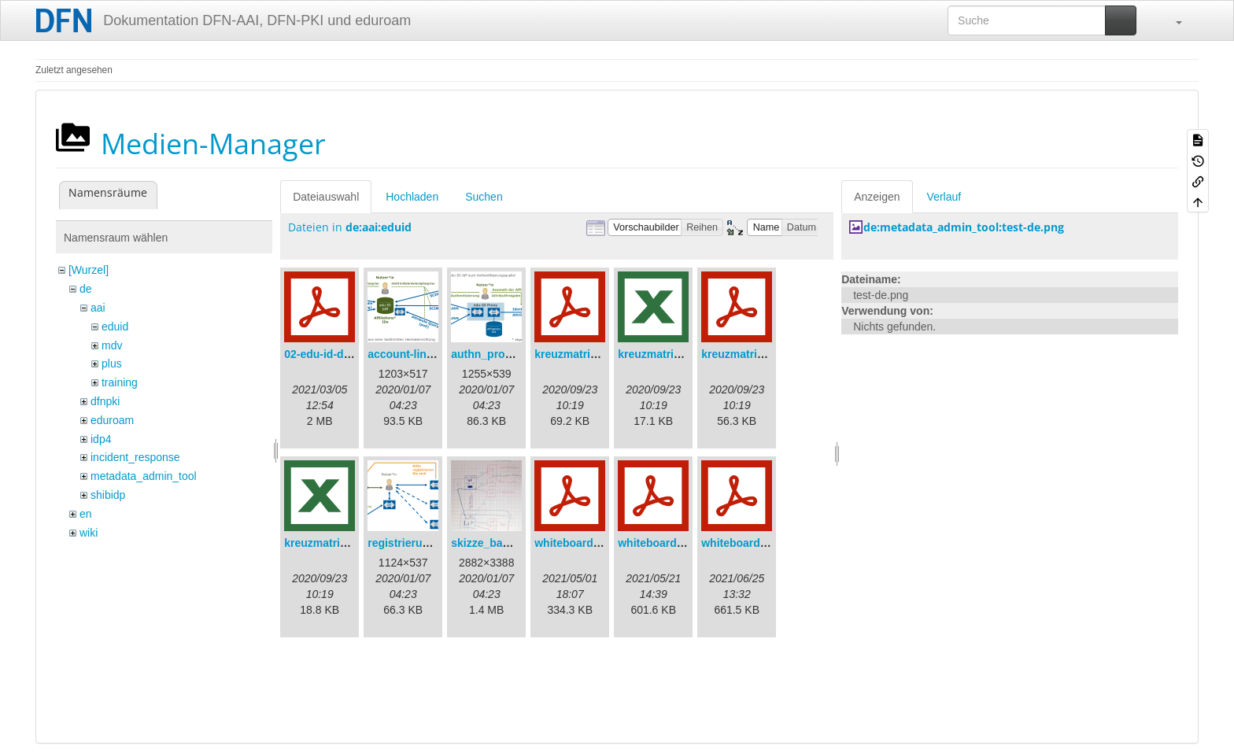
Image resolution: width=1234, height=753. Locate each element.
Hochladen (412, 196)
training (120, 382)
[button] (1171, 20)
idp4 (101, 439)
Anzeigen (877, 196)
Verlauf (944, 196)
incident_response (135, 457)
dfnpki (105, 401)
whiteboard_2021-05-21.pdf (688, 543)
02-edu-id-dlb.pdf (329, 354)
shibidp (108, 495)
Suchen (483, 196)
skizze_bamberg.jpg (503, 543)
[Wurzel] (88, 270)
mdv (112, 345)
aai (98, 307)
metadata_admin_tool (144, 476)
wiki (88, 532)
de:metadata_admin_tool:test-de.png (963, 227)
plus (112, 363)
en (85, 514)
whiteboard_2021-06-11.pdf (772, 543)
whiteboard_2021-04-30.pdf (605, 543)
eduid (115, 326)
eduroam (112, 420)
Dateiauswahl (326, 196)
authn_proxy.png (495, 354)
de (85, 288)
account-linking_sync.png (436, 354)
